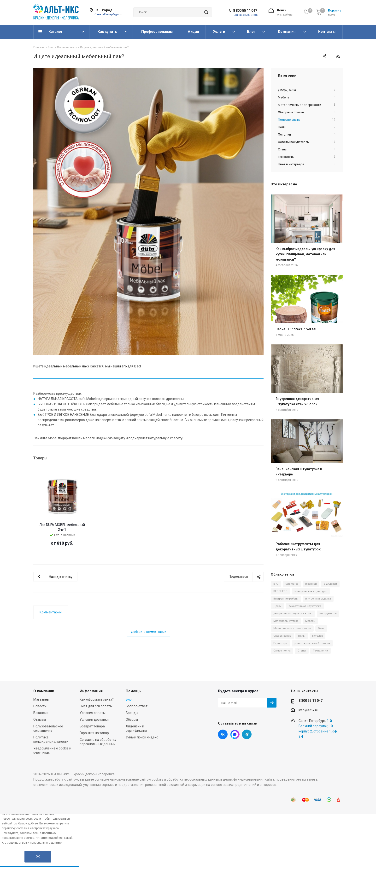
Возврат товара (92, 726)
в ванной (311, 583)
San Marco (291, 583)
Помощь (133, 691)
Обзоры (132, 719)
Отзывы (39, 719)
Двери (277, 606)
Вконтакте (223, 734)
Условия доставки (94, 719)
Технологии (320, 650)
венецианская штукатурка (310, 591)
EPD (275, 583)
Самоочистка (282, 650)
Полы (301, 635)
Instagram (235, 734)
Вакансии (40, 713)
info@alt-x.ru (308, 710)
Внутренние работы (285, 598)
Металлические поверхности (292, 628)
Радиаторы (280, 643)
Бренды (132, 713)
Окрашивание (282, 635)
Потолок (317, 635)
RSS (338, 56)
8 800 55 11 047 (245, 10)
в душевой (330, 583)
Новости (40, 706)
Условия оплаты (93, 713)
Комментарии (51, 612)
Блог (129, 699)
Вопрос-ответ (136, 706)
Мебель (310, 621)
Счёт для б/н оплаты (96, 706)
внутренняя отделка (318, 598)
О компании (43, 691)
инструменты (328, 613)
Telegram (247, 734)
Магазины (41, 699)
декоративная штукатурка (304, 606)
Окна (321, 628)
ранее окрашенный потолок (312, 643)
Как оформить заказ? (97, 699)
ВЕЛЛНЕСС (280, 591)
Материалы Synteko (285, 621)
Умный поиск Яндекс (142, 737)
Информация (91, 691)
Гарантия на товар (94, 733)
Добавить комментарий (148, 632)
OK (38, 856)
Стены (302, 650)
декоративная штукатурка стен (292, 613)
